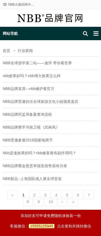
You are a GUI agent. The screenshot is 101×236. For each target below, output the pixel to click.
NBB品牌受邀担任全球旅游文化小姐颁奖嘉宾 (40, 101)
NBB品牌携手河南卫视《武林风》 (31, 127)
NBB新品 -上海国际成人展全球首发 (32, 179)
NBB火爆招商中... (21, 4)
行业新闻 (25, 50)
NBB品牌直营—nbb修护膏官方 (28, 89)
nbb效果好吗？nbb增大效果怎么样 (32, 76)
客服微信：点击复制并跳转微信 (50, 226)
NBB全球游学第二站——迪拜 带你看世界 (37, 63)
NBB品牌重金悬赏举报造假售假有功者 (35, 166)
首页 (6, 50)
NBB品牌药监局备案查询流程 (27, 114)
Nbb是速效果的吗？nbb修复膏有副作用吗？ (39, 153)
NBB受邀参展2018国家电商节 (28, 140)
